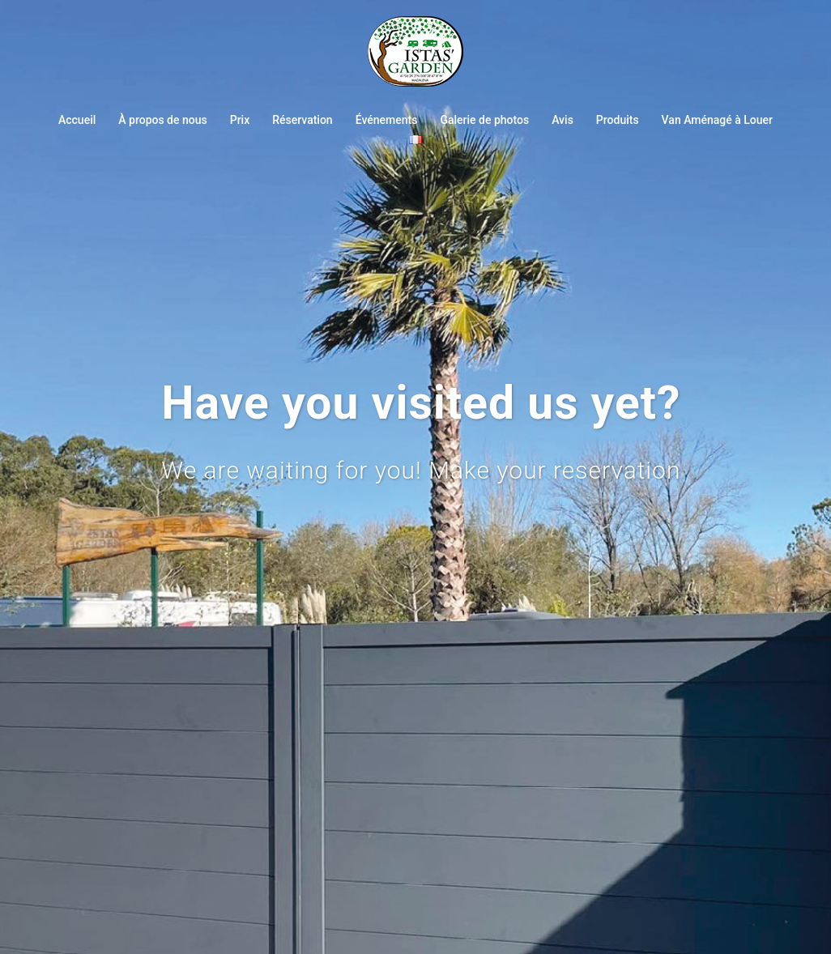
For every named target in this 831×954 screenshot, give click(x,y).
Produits (617, 119)
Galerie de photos (484, 119)
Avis (562, 119)
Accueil (77, 119)
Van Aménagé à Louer (717, 119)
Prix (240, 119)
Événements (387, 119)
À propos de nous (162, 119)
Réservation (302, 119)
